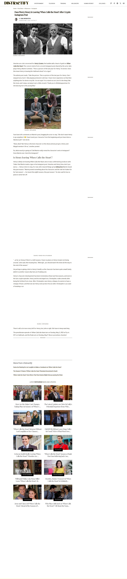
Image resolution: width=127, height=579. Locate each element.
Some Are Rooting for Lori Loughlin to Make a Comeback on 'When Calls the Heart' (37, 367)
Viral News (20, 8)
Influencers (75, 3)
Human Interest (89, 3)
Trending (63, 3)
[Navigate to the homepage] (16, 3)
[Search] (111, 3)
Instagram (34, 8)
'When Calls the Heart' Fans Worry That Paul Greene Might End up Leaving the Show (38, 375)
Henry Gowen (38, 63)
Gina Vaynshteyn (26, 18)
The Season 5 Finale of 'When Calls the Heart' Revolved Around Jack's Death (35, 371)
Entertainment (38, 3)
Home (14, 8)
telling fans (59, 167)
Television (52, 3)
